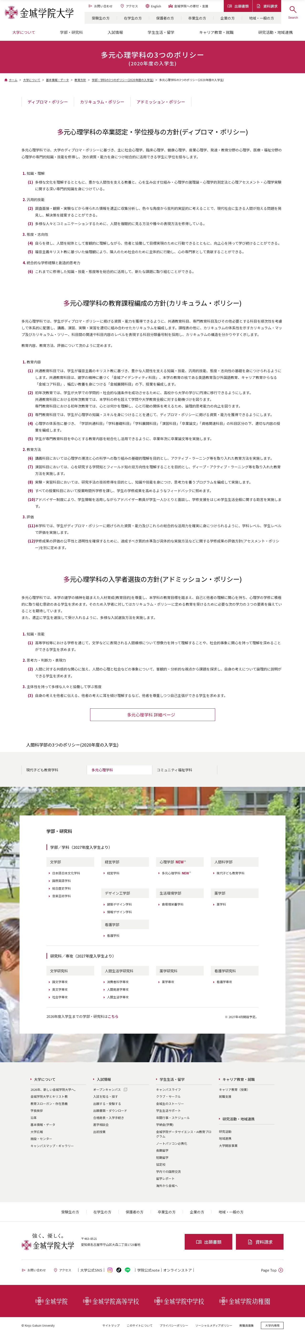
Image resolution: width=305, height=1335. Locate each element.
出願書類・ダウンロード (110, 1111)
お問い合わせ (100, 6)
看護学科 (113, 936)
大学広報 (36, 1133)
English (153, 6)
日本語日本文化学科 (66, 874)
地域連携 (225, 1139)
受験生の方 (101, 18)
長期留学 (162, 1151)
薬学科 (221, 905)
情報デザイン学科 (119, 913)
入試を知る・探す (105, 1097)
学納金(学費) (164, 1126)
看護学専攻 (224, 983)
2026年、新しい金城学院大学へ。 (53, 1090)
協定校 (160, 1165)
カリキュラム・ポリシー (102, 102)
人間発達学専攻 (118, 990)
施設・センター (41, 1140)
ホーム (13, 80)
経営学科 (113, 874)
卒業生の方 (197, 18)
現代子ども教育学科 (42, 770)
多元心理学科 (102, 770)
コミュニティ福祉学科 (174, 770)
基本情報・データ (57, 80)
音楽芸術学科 (61, 897)
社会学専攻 (60, 998)
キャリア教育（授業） (234, 1090)
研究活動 (225, 1132)
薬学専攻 (168, 983)
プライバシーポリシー (174, 1327)
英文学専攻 (60, 990)
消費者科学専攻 (118, 983)
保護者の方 (165, 18)
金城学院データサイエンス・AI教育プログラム (183, 1135)
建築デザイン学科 (119, 905)
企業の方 (227, 18)
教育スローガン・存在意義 (49, 1105)
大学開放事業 (228, 1146)
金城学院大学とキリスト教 (49, 1097)
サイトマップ (111, 1327)
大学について (31, 80)
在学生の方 (133, 18)
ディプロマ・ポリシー (48, 102)
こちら (113, 1017)
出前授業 (99, 1133)
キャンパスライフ (168, 1090)
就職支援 (225, 1097)
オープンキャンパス (107, 1090)
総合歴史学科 (61, 889)
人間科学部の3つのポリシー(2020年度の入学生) (72, 746)
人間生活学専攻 (118, 998)
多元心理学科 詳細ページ (151, 716)
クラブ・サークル (168, 1097)
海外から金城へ (167, 1187)
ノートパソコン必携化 (171, 1144)
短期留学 (162, 1158)
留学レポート (165, 1179)
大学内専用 (272, 1327)
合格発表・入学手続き (108, 1119)
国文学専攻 (60, 983)
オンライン (177, 1271)
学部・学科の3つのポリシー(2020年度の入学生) (122, 80)
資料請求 (267, 6)
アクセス (129, 6)
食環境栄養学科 (172, 905)
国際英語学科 (61, 881)
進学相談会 (101, 1126)
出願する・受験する (107, 1105)
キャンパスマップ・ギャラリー (52, 1147)
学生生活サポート (168, 1111)
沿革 (33, 1119)
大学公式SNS (91, 1271)
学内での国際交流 (168, 1172)
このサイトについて (139, 1327)
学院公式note (148, 1271)
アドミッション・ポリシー (161, 102)
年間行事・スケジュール (173, 1119)
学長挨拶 (36, 1111)
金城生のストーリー (170, 1105)
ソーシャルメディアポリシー (213, 1327)
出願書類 (238, 6)
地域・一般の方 (261, 18)
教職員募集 (246, 1327)
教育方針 (80, 80)
